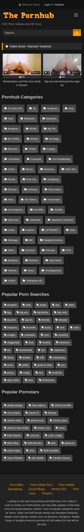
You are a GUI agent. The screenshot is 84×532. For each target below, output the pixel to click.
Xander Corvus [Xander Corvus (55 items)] (61, 457)
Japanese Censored (62, 219)
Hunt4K (58, 209)
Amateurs (52, 108)
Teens (31, 270)
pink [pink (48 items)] (53, 443)
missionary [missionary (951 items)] (59, 357)
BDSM (32, 128)
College (51, 149)
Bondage (54, 138)
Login (47, 4)
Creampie (36, 159)
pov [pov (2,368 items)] (63, 364)
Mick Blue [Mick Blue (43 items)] (12, 443)
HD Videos (30, 199)
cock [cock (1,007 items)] (76, 327)
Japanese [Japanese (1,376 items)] (59, 350)
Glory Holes (54, 189)
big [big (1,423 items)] (9, 312)
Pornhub (30, 250)
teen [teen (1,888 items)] (30, 380)
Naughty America (53, 240)
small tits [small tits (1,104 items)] (57, 372)
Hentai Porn (59, 489)
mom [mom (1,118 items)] (10, 364)
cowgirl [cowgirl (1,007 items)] (11, 334)
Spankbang (15, 489)
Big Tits (52, 128)
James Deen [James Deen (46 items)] (14, 420)
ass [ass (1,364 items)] (57, 304)
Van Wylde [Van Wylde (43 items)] (38, 457)
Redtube (33, 260)
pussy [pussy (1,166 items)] (10, 372)
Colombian (14, 159)
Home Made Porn (41, 484)
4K (34, 108)
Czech (11, 169)
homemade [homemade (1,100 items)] (25, 350)
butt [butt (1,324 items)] (62, 327)
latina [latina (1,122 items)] (10, 357)
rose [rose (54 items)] (31, 450)
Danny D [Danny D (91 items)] (34, 412)
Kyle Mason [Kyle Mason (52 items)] (14, 435)
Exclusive (49, 169)
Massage (13, 240)
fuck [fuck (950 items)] (31, 342)
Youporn (47, 493)
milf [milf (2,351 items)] (42, 357)
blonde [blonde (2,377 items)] (45, 319)
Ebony (29, 169)
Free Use (31, 179)
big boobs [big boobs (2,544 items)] (42, 312)
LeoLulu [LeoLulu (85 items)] (34, 435)
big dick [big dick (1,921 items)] (11, 319)
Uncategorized (53, 270)
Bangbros (13, 128)
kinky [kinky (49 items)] (62, 427)
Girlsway (32, 189)
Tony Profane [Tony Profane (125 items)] (14, 457)
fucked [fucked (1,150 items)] (46, 342)
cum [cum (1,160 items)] (46, 334)
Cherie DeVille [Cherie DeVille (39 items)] (63, 405)
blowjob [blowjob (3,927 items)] (62, 319)
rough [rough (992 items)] (26, 372)
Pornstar (50, 250)
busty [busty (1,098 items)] (48, 327)
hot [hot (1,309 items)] (43, 350)
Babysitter (29, 118)
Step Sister (55, 260)
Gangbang (53, 179)
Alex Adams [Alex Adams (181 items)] (38, 405)
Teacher (12, 270)
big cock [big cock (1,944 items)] (62, 312)
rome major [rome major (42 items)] (13, 450)
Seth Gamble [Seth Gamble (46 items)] (51, 450)
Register (59, 4)
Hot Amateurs (15, 209)
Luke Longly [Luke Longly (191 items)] (55, 435)
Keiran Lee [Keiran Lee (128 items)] (43, 427)
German (12, 189)
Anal (71, 108)
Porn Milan (16, 484)
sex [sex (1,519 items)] (41, 372)
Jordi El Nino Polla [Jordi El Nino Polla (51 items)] (17, 427)
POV (68, 250)
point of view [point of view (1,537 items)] (44, 364)
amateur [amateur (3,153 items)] (12, 304)
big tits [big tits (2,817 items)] (29, 319)
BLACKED (13, 138)
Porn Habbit (66, 484)
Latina (11, 230)
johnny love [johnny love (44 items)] (37, 420)
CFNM (32, 149)
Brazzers (12, 149)
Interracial (13, 219)
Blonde (34, 138)
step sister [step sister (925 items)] (13, 380)
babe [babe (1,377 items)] (71, 304)
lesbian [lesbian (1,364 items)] (27, 357)
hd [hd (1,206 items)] (8, 350)
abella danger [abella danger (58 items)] (15, 405)
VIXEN (11, 280)
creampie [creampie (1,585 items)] (29, 334)
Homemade (53, 199)
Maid (72, 230)
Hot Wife (38, 209)
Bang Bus (51, 118)
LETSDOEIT (52, 230)
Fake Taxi (70, 169)
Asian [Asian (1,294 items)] (43, 304)
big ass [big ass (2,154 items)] (24, 312)
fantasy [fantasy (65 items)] (52, 412)
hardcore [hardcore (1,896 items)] (64, 342)
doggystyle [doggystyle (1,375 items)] (13, 342)
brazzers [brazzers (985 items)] (12, 327)
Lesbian (30, 230)
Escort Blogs (37, 489)
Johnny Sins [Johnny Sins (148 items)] (60, 420)
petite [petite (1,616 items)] (25, 364)
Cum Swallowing (61, 159)
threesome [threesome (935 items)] (48, 380)
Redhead (13, 260)
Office (11, 250)
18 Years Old (15, 108)
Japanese (35, 219)
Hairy (11, 199)
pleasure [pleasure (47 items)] (70, 443)
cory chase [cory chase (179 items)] (13, 412)
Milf (31, 240)
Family (11, 179)
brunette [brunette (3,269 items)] (31, 327)
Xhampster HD (34, 280)
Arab (10, 118)
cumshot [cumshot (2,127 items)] (63, 334)
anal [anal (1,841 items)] (28, 304)
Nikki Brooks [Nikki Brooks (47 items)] (34, 443)
